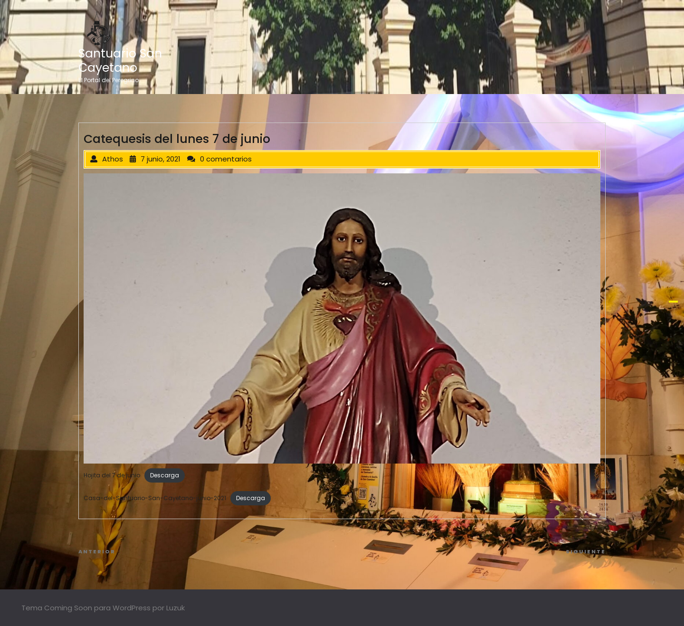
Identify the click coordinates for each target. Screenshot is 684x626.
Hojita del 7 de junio (112, 475)
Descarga (164, 475)
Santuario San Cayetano (120, 60)
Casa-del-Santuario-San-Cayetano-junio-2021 (155, 498)
